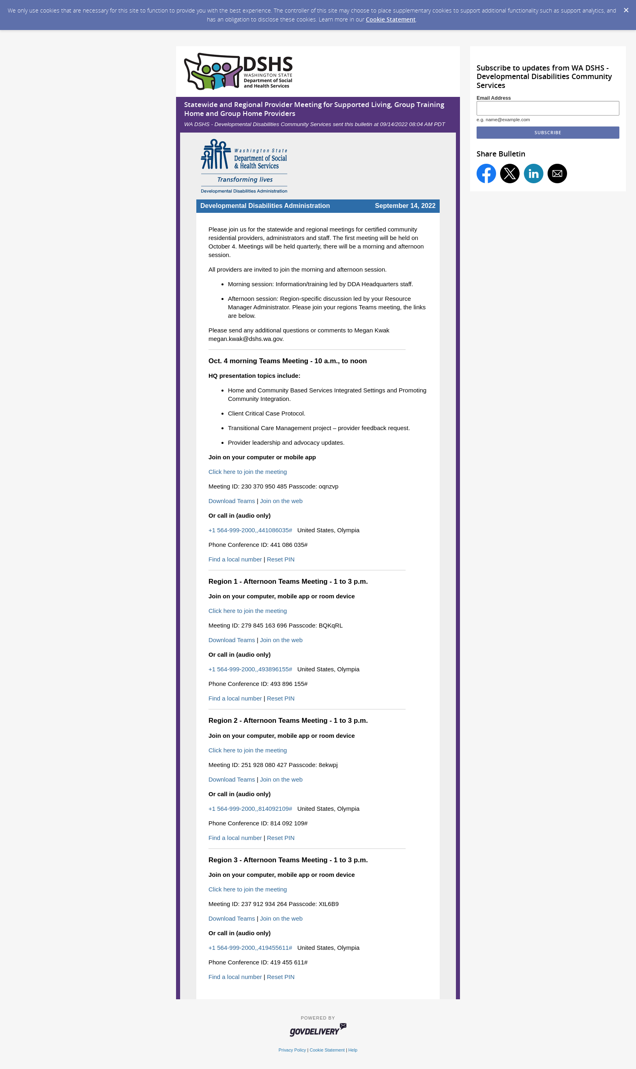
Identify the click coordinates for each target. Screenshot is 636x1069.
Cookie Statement (391, 19)
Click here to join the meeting (247, 471)
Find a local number (235, 559)
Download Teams (231, 500)
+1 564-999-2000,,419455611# (250, 947)
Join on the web (281, 500)
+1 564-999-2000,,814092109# (250, 808)
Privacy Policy (292, 1050)
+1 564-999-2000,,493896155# (250, 669)
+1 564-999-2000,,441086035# (250, 530)
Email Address (494, 98)
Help (352, 1050)
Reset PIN (280, 559)
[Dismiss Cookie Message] (626, 7)
